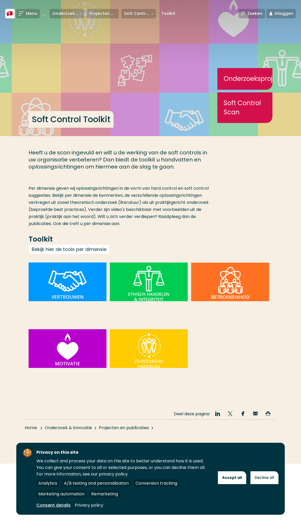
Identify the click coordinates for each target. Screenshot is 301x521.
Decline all (264, 477)
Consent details (53, 505)
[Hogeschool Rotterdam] (10, 13)
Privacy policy (89, 505)
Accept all (232, 477)
